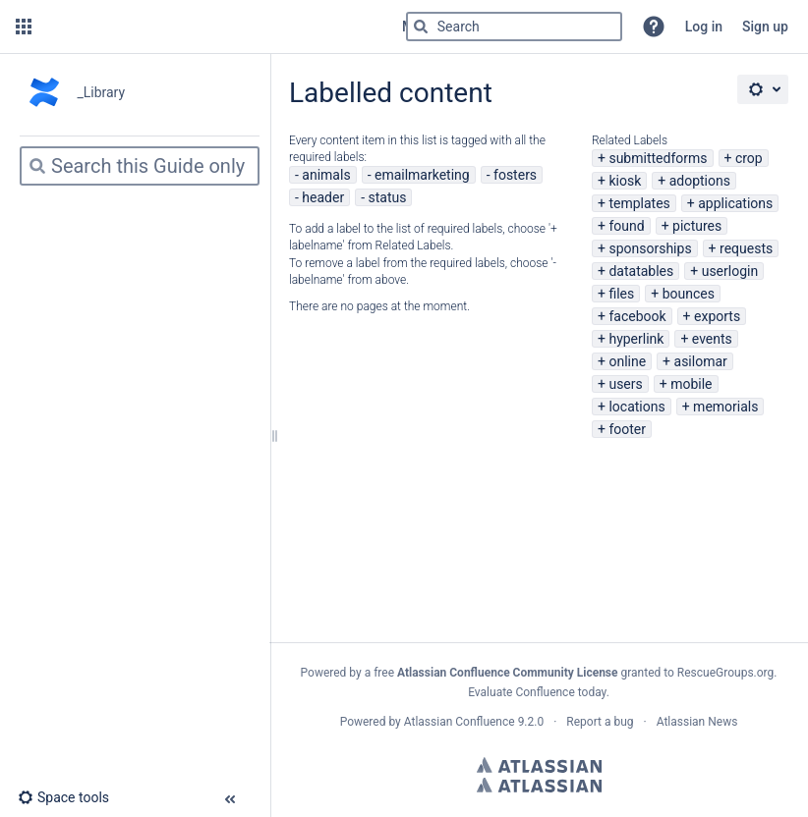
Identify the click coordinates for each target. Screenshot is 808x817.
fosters (515, 175)
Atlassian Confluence (459, 722)
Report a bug (599, 722)
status (388, 197)
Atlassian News (697, 722)
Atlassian (539, 765)
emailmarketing (422, 175)
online (627, 361)
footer (627, 429)
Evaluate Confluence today (537, 692)
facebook (636, 316)
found (626, 226)
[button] (23, 26)
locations (636, 406)
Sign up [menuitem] (765, 26)
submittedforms (657, 158)
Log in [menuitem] (703, 26)
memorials (725, 406)
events (712, 339)
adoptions (699, 181)
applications (735, 203)
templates (638, 203)
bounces (689, 293)
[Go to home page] (214, 26)
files (621, 293)
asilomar (700, 361)
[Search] (421, 26)
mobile (691, 384)
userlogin (730, 271)
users (625, 384)
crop (749, 158)
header (323, 197)
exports (717, 316)
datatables (640, 271)
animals (326, 175)
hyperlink (636, 339)
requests (746, 248)
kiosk (624, 181)
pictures (696, 226)
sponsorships (649, 248)
